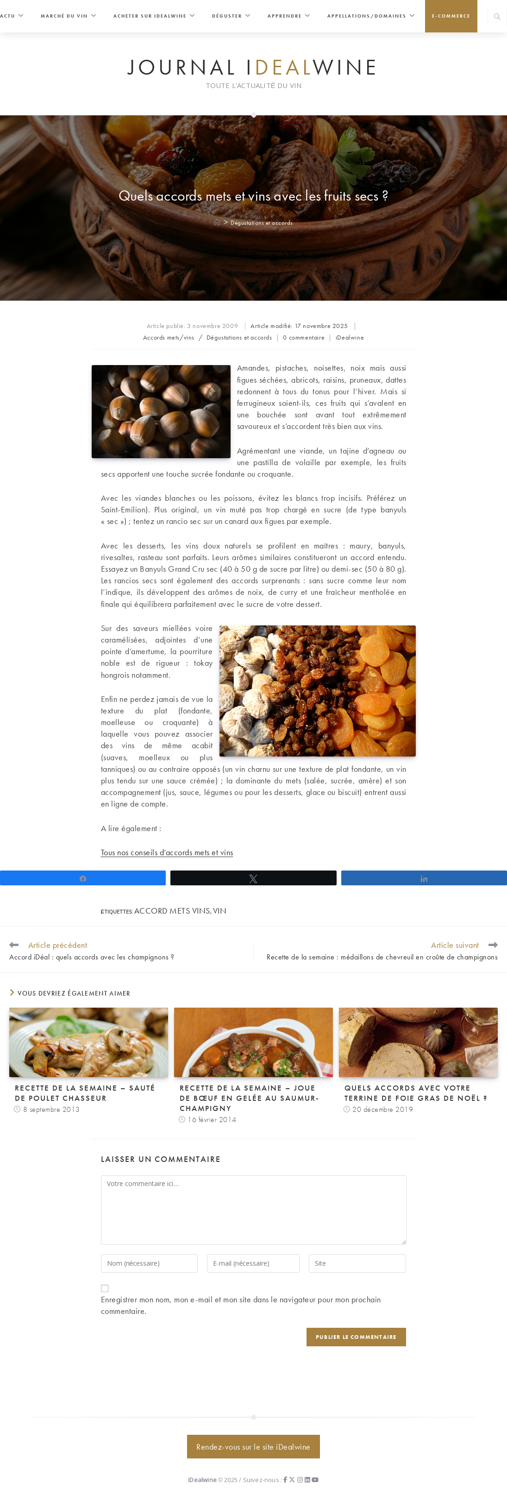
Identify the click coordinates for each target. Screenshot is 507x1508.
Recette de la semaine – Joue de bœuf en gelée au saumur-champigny (249, 1098)
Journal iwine (253, 68)
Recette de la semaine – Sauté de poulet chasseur (85, 1093)
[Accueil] (217, 223)
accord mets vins (172, 910)
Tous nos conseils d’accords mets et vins (167, 852)
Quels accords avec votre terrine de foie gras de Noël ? (416, 1093)
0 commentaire (304, 337)
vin (220, 910)
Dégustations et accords (262, 223)
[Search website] (497, 18)
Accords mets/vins (168, 337)
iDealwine (350, 337)
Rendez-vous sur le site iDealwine (253, 1446)
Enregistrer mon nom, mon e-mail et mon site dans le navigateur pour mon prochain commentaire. (241, 1305)
